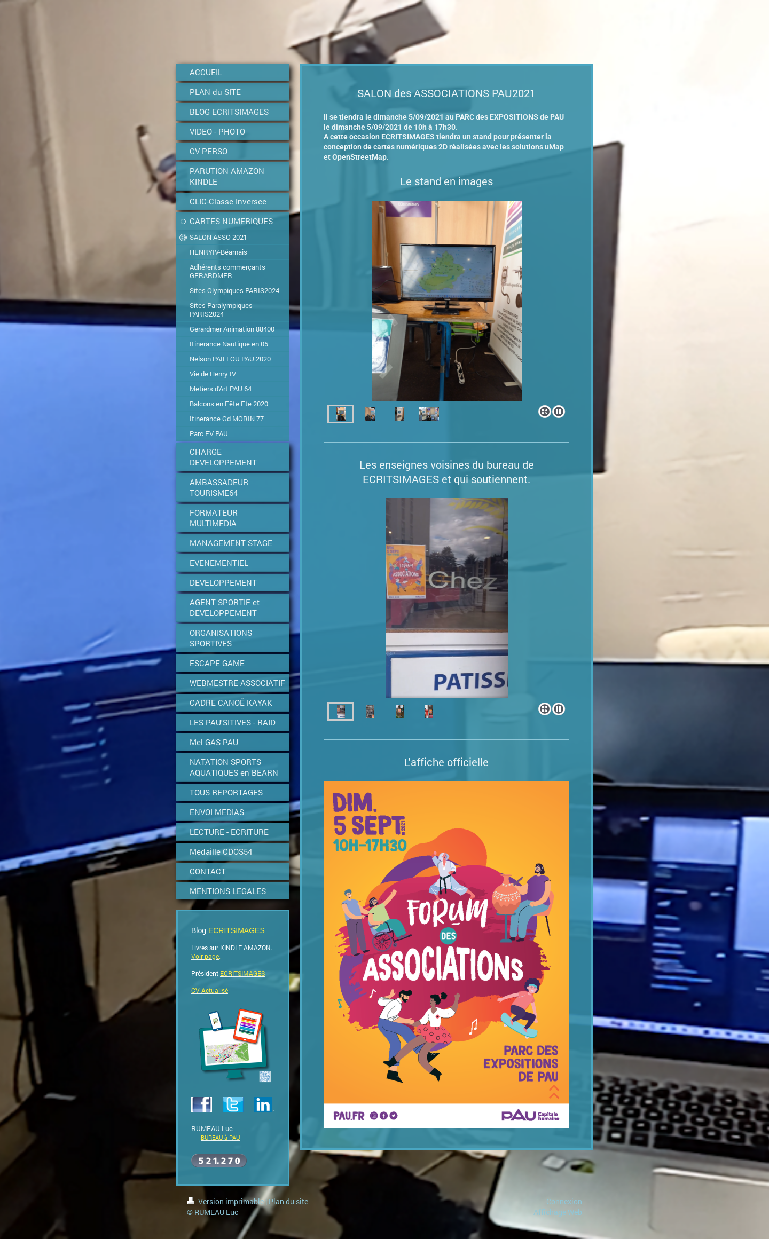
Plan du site (288, 1201)
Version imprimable (226, 1201)
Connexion (564, 1201)
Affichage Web (557, 1212)
